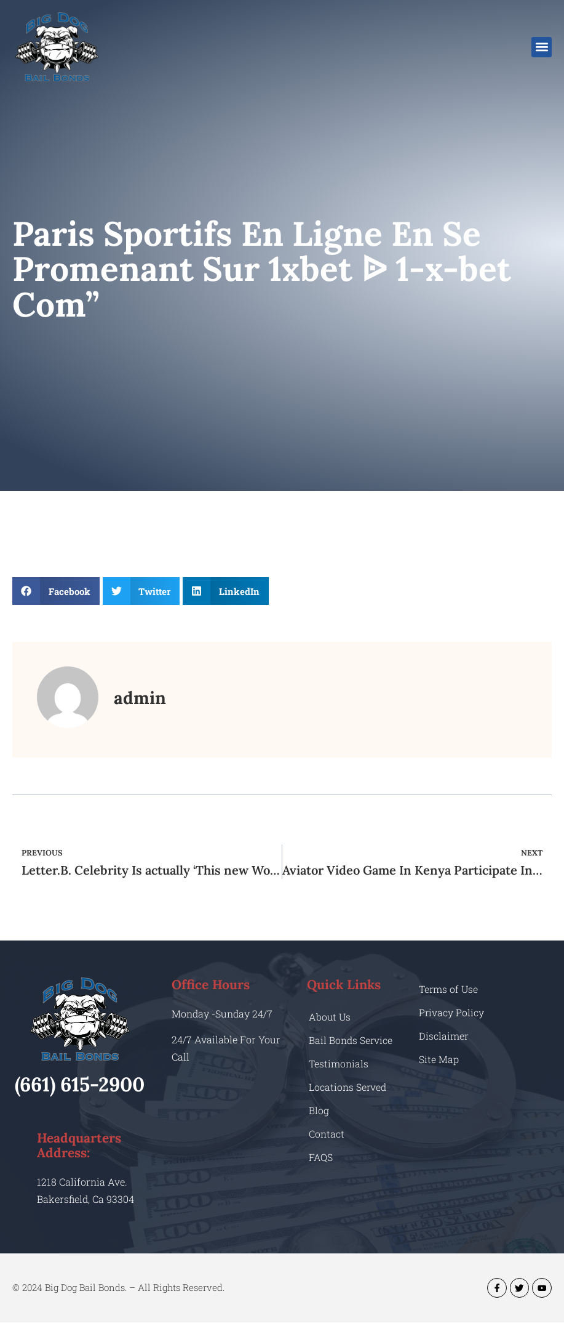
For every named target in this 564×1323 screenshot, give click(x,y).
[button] (541, 47)
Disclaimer (444, 1035)
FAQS (321, 1157)
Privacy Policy (452, 1012)
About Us (330, 1016)
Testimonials (338, 1063)
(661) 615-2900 (80, 1084)
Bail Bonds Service (351, 1040)
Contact (326, 1133)
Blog (319, 1110)
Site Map (439, 1059)
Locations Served (348, 1086)
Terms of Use (449, 988)
